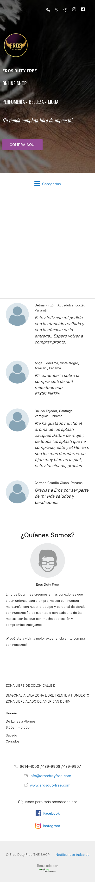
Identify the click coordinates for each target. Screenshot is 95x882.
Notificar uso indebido (72, 855)
